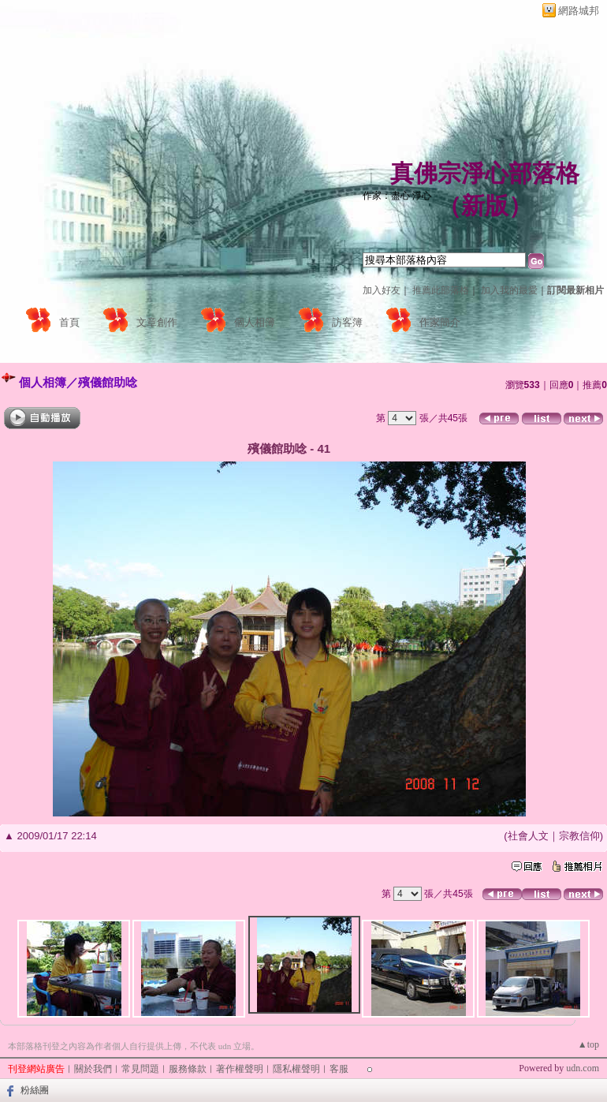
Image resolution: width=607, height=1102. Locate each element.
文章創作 (156, 322)
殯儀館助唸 (107, 382)
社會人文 (528, 836)
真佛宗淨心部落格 (484, 173)
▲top (588, 1044)
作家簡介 (439, 322)
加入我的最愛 (509, 290)
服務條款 (188, 1068)
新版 (484, 205)
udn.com (582, 1068)
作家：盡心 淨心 (397, 195)
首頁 (69, 322)
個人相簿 (254, 322)
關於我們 (93, 1068)
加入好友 (381, 290)
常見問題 (140, 1068)
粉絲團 (34, 1090)
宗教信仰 (579, 836)
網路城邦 (578, 11)
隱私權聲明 (296, 1068)
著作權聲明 (239, 1068)
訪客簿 (347, 322)
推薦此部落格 (440, 290)
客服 (339, 1068)
